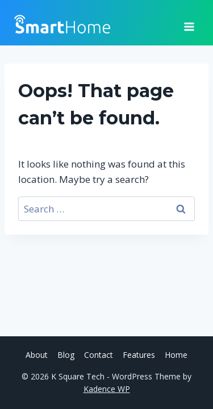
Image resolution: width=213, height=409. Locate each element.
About (37, 354)
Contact (98, 354)
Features (139, 354)
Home (176, 354)
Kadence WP (106, 388)
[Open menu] (188, 22)
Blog (65, 354)
